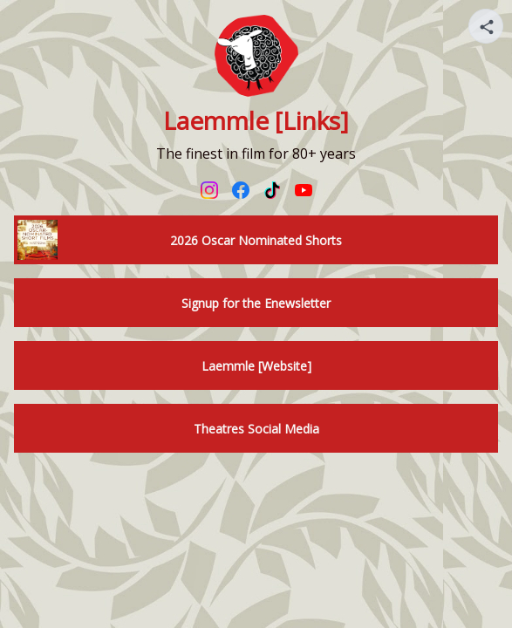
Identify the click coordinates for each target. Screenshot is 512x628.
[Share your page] (485, 26)
